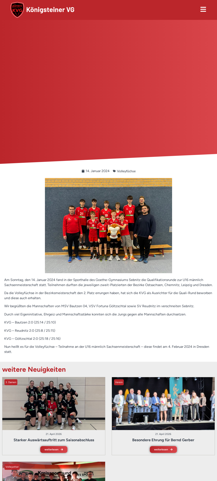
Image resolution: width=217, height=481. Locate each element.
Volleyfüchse (126, 171)
